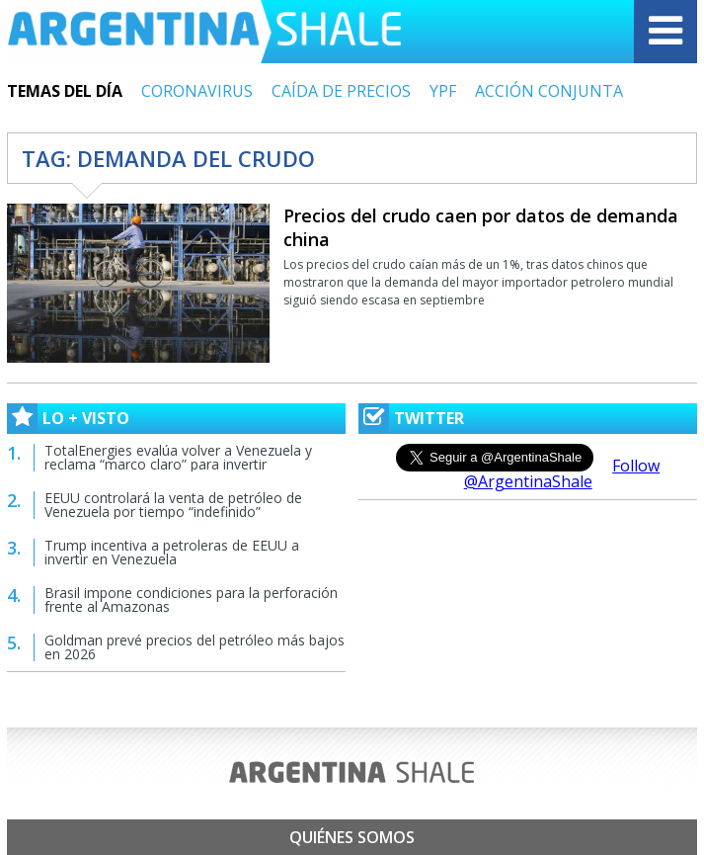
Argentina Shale (204, 31)
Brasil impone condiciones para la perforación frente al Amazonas (191, 599)
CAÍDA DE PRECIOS (341, 91)
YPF (443, 91)
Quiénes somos (352, 837)
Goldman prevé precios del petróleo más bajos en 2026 (194, 647)
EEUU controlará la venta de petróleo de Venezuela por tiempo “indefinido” (173, 504)
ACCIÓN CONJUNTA (549, 91)
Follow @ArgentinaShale (562, 473)
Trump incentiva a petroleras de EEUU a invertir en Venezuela (171, 552)
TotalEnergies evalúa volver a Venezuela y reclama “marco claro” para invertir (178, 457)
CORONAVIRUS (197, 91)
